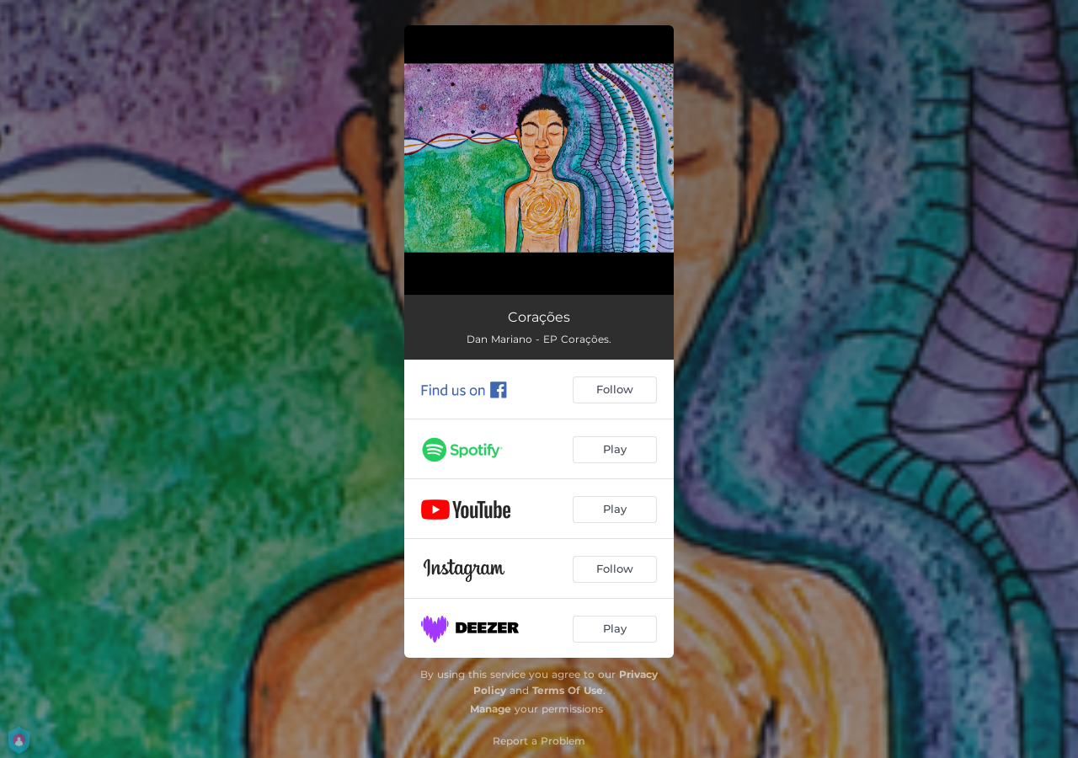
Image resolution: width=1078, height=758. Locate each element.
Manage (490, 708)
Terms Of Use (567, 690)
